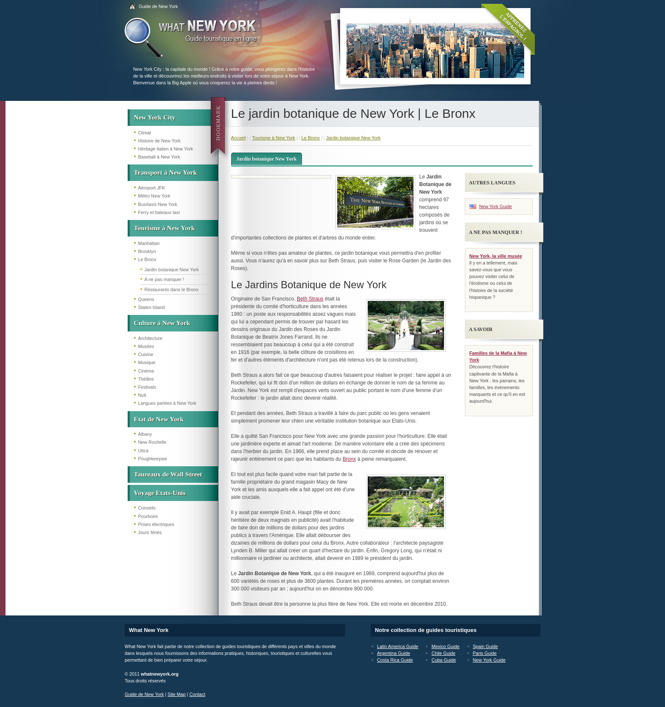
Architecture (150, 338)
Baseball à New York (159, 156)
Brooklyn (147, 251)
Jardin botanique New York (172, 269)
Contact (197, 694)
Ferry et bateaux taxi (159, 212)
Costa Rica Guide (395, 659)
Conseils (147, 507)
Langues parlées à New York (167, 403)
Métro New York (154, 195)
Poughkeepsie (152, 458)
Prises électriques (156, 524)
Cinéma (146, 370)
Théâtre (146, 378)
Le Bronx (147, 259)
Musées (146, 346)
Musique (147, 362)
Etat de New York (159, 419)
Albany (145, 434)
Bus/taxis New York (157, 204)
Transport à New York (165, 172)
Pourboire (148, 516)
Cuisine (146, 354)
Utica (143, 450)
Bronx (349, 459)
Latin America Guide (397, 646)
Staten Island (151, 307)
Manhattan (149, 243)
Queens (146, 299)
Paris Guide (485, 653)
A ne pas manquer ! (164, 279)
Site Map (177, 694)
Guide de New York (158, 6)
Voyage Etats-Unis (160, 492)
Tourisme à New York (164, 227)
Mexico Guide (445, 646)
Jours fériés (150, 532)
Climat (144, 132)
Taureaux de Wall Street (168, 474)
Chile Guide (443, 653)
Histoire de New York (159, 140)
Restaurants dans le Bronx (171, 289)
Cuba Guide (443, 659)
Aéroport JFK (151, 187)
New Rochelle (152, 442)
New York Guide (495, 206)
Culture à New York (162, 322)
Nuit (142, 395)
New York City (155, 117)
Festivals (147, 387)
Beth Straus (310, 299)
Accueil (238, 137)
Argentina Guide (393, 653)
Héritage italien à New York (165, 148)
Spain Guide (485, 646)
